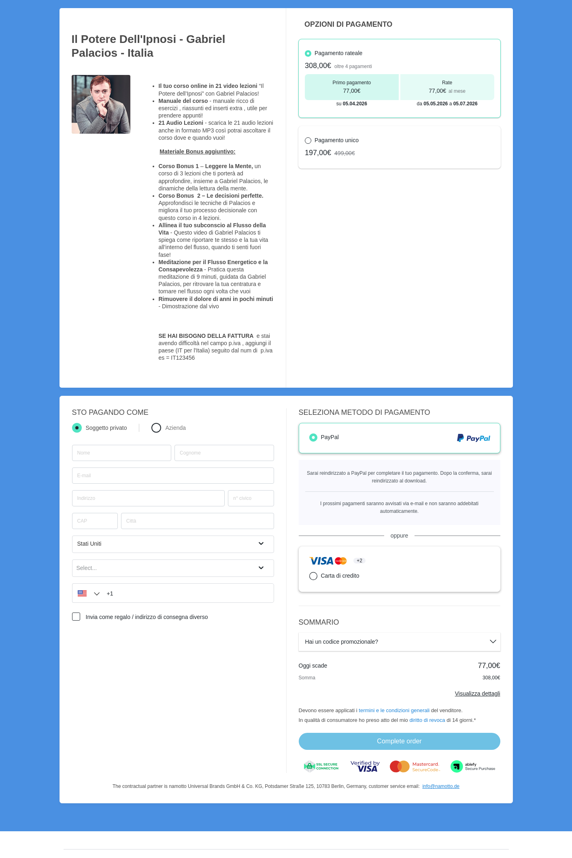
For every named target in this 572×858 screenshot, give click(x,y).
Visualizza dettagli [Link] (477, 693)
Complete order (399, 741)
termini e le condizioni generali (394, 710)
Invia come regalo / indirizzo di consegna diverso (147, 617)
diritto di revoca (427, 720)
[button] (86, 593)
